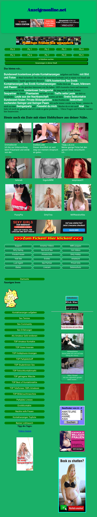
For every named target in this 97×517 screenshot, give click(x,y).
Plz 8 (64, 55)
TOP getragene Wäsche (24, 376)
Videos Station (24, 431)
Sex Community (24, 324)
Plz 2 (47, 49)
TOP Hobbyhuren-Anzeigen (24, 353)
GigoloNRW (48, 180)
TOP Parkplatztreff (24, 359)
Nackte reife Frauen (24, 411)
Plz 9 (81, 55)
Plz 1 (29, 49)
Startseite (24, 279)
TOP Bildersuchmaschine (24, 394)
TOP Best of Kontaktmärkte (24, 382)
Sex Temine (24, 318)
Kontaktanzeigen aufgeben (24, 312)
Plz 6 (29, 55)
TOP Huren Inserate (25, 347)
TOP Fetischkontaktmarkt (24, 370)
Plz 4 (81, 49)
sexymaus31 (77, 180)
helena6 (18, 180)
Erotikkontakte (24, 405)
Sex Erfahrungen (24, 330)
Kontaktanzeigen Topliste (24, 417)
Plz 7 (47, 55)
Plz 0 (12, 49)
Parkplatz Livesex (24, 400)
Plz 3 (64, 49)
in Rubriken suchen (46, 59)
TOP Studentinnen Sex (24, 365)
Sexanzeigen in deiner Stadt (46, 63)
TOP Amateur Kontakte (24, 341)
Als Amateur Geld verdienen (24, 336)
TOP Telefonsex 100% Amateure (24, 388)
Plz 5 (12, 55)
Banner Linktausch (24, 423)
